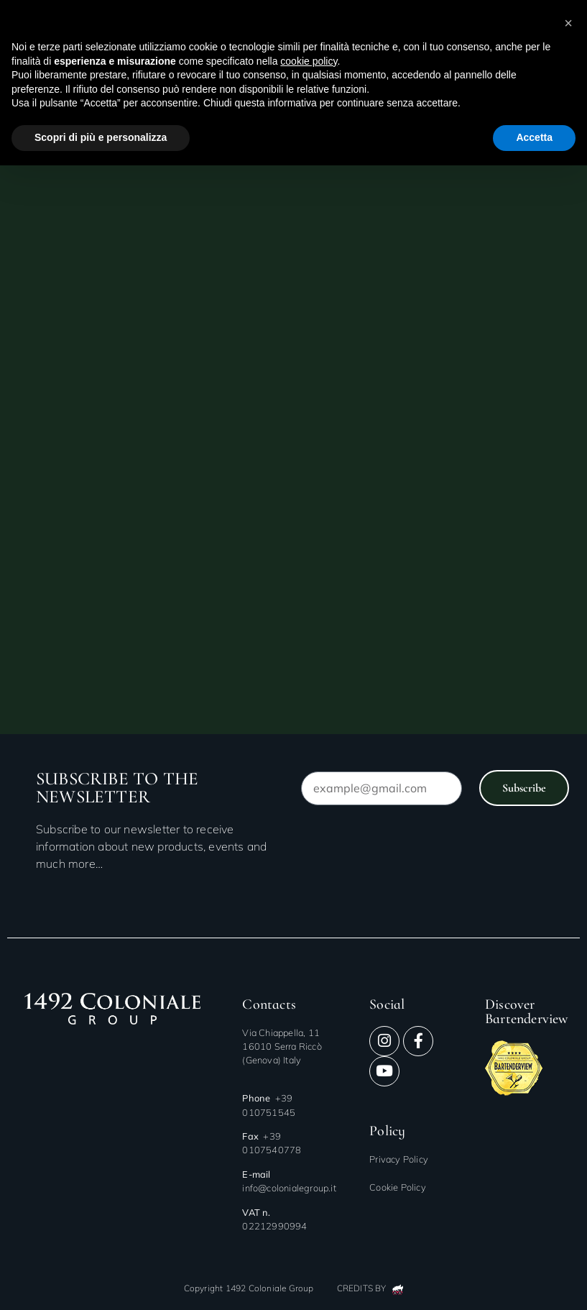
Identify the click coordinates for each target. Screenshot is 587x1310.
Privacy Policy (398, 1159)
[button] (568, 23)
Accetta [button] (534, 137)
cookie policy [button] (308, 61)
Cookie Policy (397, 1187)
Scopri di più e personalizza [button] (100, 137)
